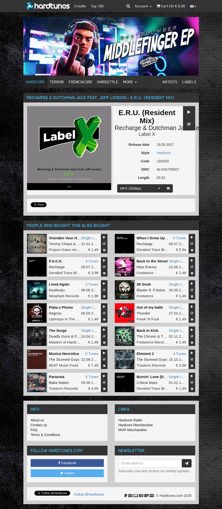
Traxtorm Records (151, 365)
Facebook (67, 463)
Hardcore (35, 81)
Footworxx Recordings (155, 342)
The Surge (58, 330)
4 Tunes (91, 261)
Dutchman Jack (169, 127)
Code (145, 161)
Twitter (67, 473)
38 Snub (144, 284)
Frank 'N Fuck (148, 319)
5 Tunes (91, 354)
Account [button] (143, 6)
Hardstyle (107, 81)
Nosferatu (57, 290)
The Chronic (147, 336)
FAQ (34, 430)
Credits (80, 6)
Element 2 (145, 354)
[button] (128, 6)
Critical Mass (147, 382)
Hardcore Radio (130, 420)
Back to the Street (152, 261)
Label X (147, 134)
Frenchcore (81, 81)
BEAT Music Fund (63, 365)
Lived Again (59, 284)
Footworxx (145, 273)
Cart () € (170, 6)
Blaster (142, 290)
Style (145, 153)
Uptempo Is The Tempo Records (75, 319)
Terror (57, 81)
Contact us (39, 425)
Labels (189, 81)
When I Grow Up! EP (154, 238)
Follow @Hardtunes (89, 494)
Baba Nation (59, 382)
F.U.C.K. (56, 261)
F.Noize (159, 290)
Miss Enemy (147, 267)
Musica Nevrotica (64, 354)
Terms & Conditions (45, 435)
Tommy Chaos (60, 244)
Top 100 (97, 6)
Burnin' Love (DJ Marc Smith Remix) (168, 377)
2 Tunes (91, 284)
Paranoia (56, 377)
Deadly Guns (59, 336)
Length (143, 178)
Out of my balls (150, 307)
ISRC (145, 169)
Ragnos (55, 313)
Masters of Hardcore (65, 342)
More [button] (130, 81)
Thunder (143, 313)
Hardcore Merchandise (135, 425)
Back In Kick (147, 330)
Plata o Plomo (61, 307)
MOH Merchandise (132, 430)
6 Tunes (179, 238)
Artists (170, 81)
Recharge (128, 127)
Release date (138, 145)
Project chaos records (66, 250)
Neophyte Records (64, 296)
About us (37, 420)
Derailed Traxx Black (153, 250)
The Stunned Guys (64, 359)
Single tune (90, 238)
